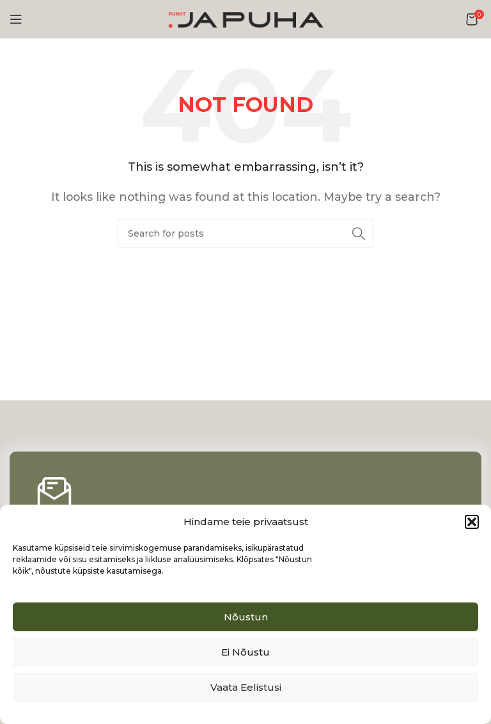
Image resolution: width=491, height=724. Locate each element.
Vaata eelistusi (245, 687)
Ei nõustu (245, 652)
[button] (471, 521)
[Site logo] (245, 18)
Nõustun (246, 617)
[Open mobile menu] (16, 19)
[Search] (245, 233)
